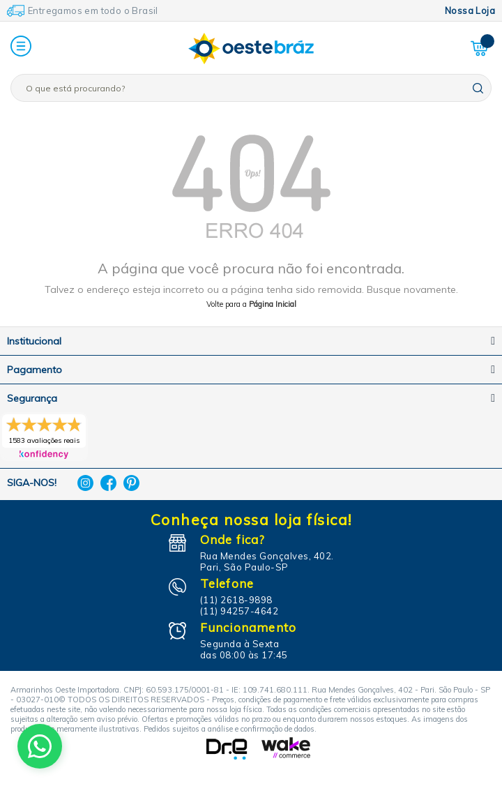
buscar (478, 88)
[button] (20, 47)
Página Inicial (272, 304)
